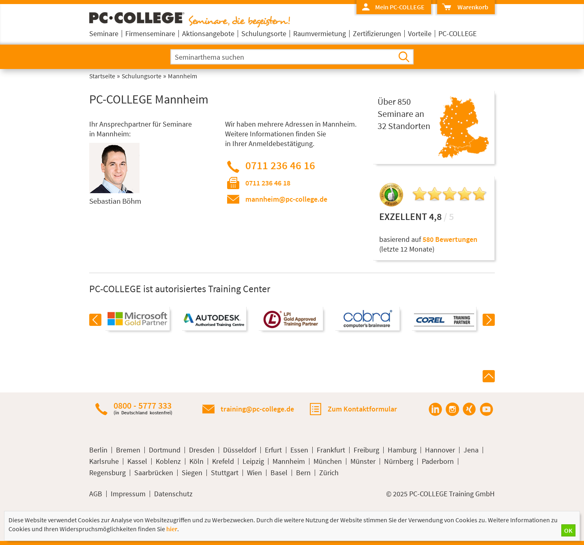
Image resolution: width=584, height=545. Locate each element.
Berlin (98, 450)
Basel (279, 473)
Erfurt (273, 450)
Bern (303, 473)
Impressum (128, 494)
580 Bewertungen (450, 239)
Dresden (202, 450)
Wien (254, 473)
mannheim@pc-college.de (286, 199)
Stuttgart (224, 473)
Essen (299, 450)
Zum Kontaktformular (362, 409)
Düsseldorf (239, 450)
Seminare (103, 33)
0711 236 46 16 (280, 165)
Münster (363, 461)
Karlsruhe (104, 461)
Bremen (128, 450)
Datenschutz (173, 494)
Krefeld (223, 461)
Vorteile (420, 33)
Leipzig (253, 461)
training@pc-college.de (257, 409)
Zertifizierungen (377, 33)
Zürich (329, 473)
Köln (196, 461)
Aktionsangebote (208, 33)
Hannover (440, 450)
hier (171, 529)
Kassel (137, 461)
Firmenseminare (150, 33)
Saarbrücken (153, 473)
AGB (95, 494)
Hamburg (402, 450)
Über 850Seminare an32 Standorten (404, 113)
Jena (471, 450)
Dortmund (164, 450)
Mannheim (289, 461)
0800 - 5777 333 (143, 408)
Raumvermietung (319, 33)
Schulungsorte (263, 33)
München (327, 461)
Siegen (192, 473)
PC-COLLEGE (457, 33)
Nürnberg (398, 461)
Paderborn (438, 461)
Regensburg (107, 473)
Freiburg (366, 450)
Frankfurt (331, 450)
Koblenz (168, 461)
